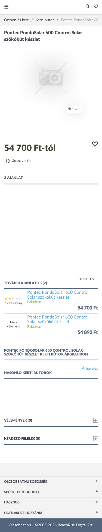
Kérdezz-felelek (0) (51, 438)
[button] (94, 7)
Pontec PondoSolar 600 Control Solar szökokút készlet (57, 294)
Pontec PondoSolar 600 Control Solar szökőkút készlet (57, 319)
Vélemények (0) (51, 420)
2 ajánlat (13, 178)
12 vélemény (13, 303)
